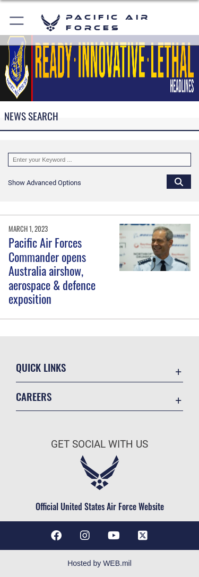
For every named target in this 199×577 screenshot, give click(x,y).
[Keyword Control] (99, 160)
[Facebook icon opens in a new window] (56, 536)
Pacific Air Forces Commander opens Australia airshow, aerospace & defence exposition (52, 270)
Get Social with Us (99, 444)
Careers (33, 396)
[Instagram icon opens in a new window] (85, 536)
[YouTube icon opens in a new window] (114, 536)
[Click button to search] (179, 181)
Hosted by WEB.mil (99, 563)
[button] (17, 22)
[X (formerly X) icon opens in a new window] (143, 536)
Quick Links (41, 367)
